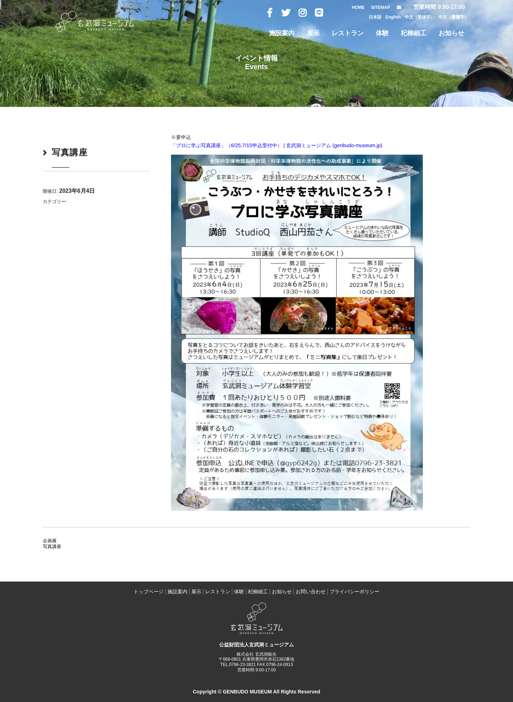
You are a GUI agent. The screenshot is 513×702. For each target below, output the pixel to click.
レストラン (348, 33)
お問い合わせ (311, 591)
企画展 (50, 540)
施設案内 (282, 33)
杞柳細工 (413, 33)
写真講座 (52, 546)
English (393, 17)
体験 (382, 33)
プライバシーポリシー (354, 591)
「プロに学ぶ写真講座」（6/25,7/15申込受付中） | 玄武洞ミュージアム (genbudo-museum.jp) (276, 145)
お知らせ (451, 33)
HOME (358, 7)
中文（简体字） (420, 17)
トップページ (149, 591)
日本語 (375, 17)
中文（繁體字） (453, 17)
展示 (313, 33)
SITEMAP (380, 7)
